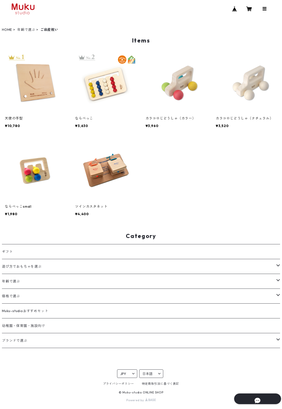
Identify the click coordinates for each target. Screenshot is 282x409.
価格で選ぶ (11, 296)
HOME (7, 29)
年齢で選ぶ (26, 29)
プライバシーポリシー (118, 383)
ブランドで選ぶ (14, 340)
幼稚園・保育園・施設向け (23, 326)
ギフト (7, 251)
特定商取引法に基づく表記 (160, 383)
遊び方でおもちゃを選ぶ (22, 266)
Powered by (141, 400)
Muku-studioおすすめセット (25, 311)
